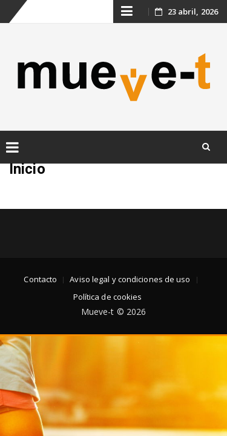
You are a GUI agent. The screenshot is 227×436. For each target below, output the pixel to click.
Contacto (40, 279)
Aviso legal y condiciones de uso (130, 279)
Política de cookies (107, 296)
